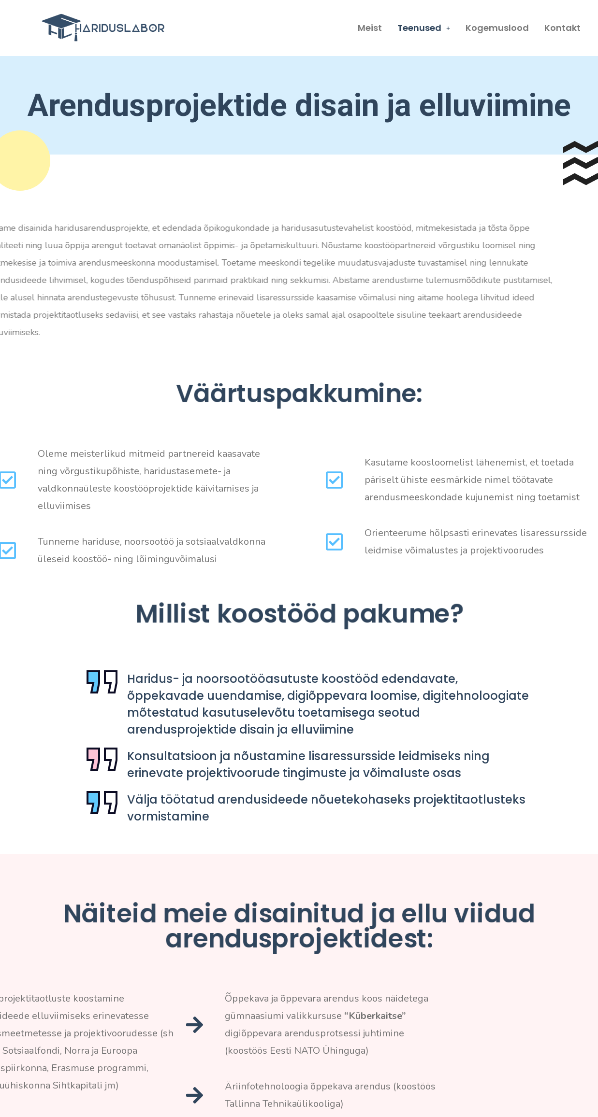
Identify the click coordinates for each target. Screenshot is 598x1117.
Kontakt (562, 28)
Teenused (423, 28)
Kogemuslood (497, 28)
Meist (370, 28)
